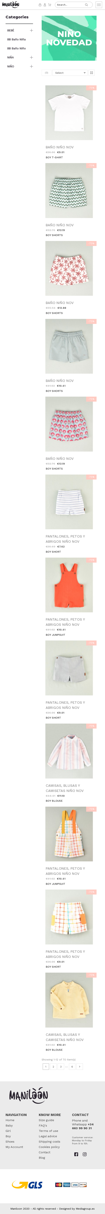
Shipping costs (49, 1141)
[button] (91, 73)
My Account (14, 1147)
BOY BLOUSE (54, 800)
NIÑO (10, 66)
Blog (42, 1157)
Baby (9, 1125)
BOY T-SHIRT (54, 157)
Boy (8, 1136)
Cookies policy (49, 1147)
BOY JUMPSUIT (55, 634)
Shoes (10, 1141)
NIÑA (10, 57)
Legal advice (48, 1136)
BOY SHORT (53, 551)
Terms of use (48, 1131)
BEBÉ (10, 30)
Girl (8, 1131)
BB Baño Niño (16, 48)
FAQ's (43, 1125)
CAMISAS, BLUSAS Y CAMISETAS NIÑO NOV (65, 788)
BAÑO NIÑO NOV (60, 147)
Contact (44, 1152)
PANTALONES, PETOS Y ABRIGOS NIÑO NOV (65, 538)
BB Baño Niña (16, 39)
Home (10, 1120)
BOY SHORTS (54, 235)
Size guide (46, 1120)
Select (59, 72)
